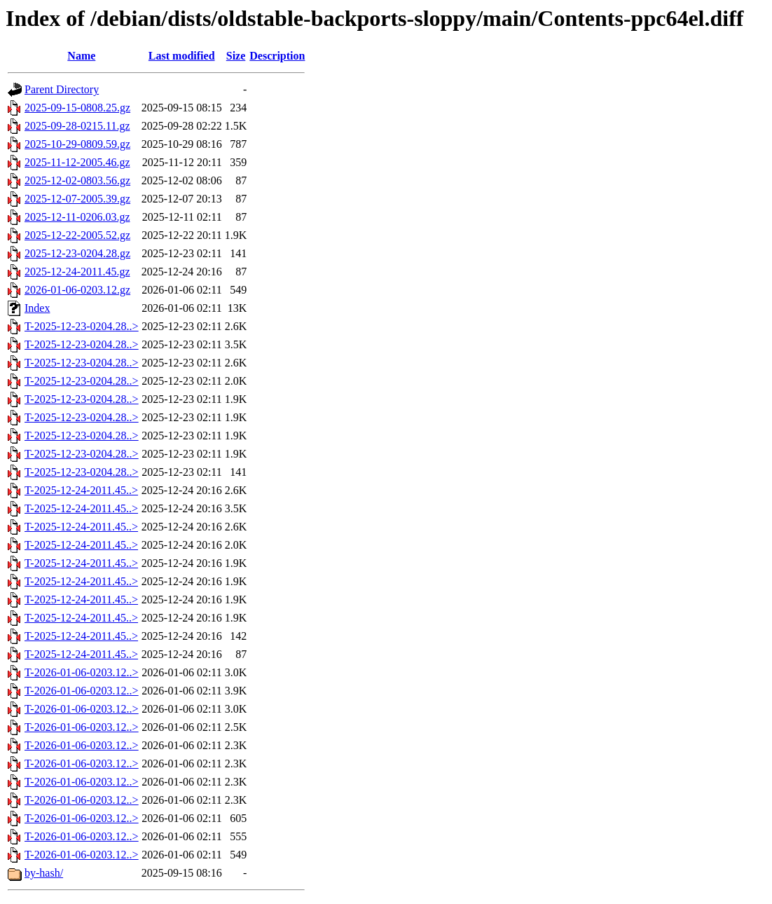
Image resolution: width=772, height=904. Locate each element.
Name (81, 56)
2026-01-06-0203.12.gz (77, 290)
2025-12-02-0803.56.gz (77, 180)
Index (37, 308)
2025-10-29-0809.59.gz (77, 144)
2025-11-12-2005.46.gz (77, 162)
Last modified (182, 56)
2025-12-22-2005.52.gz (77, 235)
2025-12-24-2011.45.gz (77, 272)
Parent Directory (62, 89)
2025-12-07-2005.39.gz (77, 199)
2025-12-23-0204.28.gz (77, 253)
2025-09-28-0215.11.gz (77, 126)
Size (236, 56)
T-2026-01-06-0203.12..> (82, 672)
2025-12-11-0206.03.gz (77, 217)
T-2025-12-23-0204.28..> (82, 326)
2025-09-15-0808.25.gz (77, 108)
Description (277, 56)
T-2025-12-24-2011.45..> (81, 490)
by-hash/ (44, 873)
